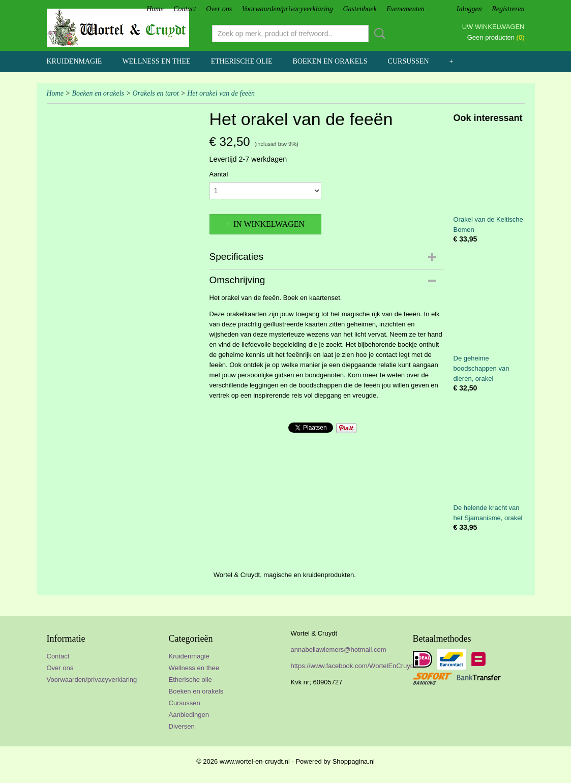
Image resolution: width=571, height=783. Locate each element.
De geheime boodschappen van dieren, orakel (481, 368)
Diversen (182, 726)
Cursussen (408, 61)
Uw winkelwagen (493, 27)
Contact (184, 9)
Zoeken (377, 33)
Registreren (508, 9)
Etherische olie (242, 61)
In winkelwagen (269, 224)
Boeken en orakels (330, 61)
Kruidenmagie (74, 61)
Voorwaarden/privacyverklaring (287, 9)
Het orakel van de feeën (221, 93)
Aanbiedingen (189, 714)
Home (154, 9)
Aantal (218, 174)
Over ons (219, 9)
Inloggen (469, 9)
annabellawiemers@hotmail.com (338, 649)
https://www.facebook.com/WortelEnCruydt (353, 666)
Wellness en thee (156, 61)
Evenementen (405, 9)
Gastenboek (360, 9)
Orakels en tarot (155, 93)
